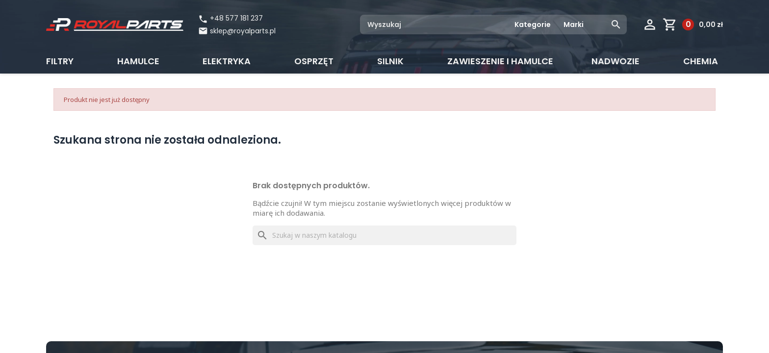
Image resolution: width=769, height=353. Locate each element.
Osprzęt (313, 61)
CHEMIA (700, 61)
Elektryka (227, 61)
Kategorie (532, 24)
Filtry (60, 61)
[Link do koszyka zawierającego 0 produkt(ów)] (693, 24)
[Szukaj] (384, 235)
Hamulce (138, 61)
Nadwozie (615, 61)
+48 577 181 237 (230, 18)
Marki (574, 24)
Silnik (390, 61)
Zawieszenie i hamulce (500, 61)
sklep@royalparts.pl (243, 31)
